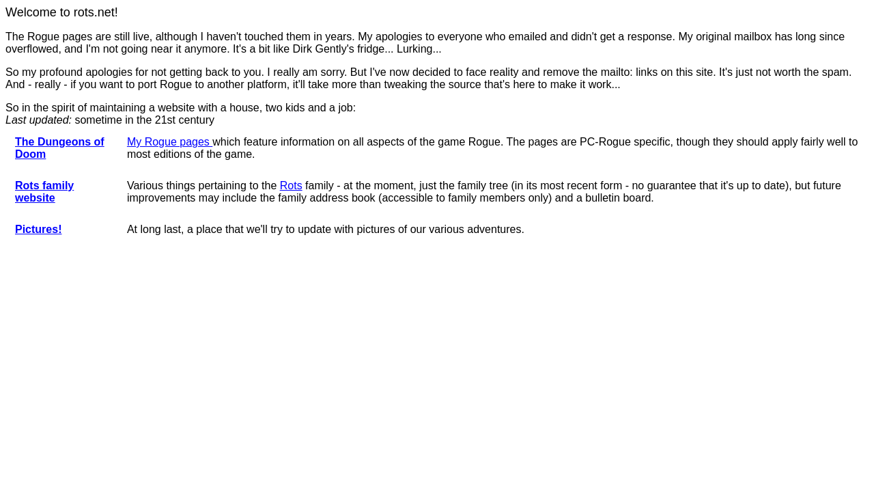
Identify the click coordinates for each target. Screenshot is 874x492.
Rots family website (44, 192)
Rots (291, 185)
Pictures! (38, 229)
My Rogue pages (169, 142)
